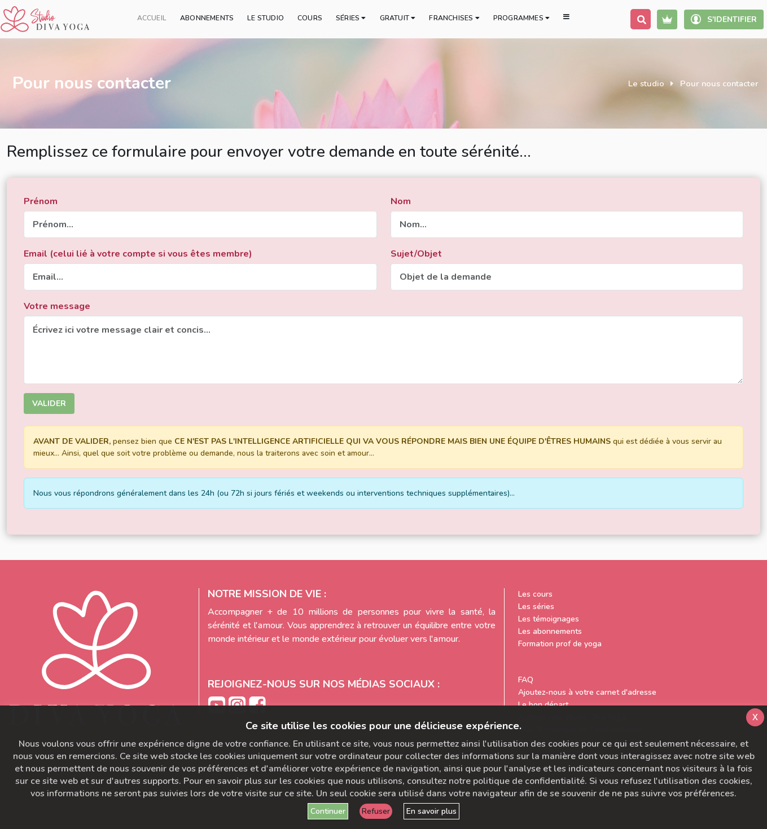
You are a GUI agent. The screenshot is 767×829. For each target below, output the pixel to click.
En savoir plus (431, 811)
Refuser (376, 811)
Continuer (327, 811)
